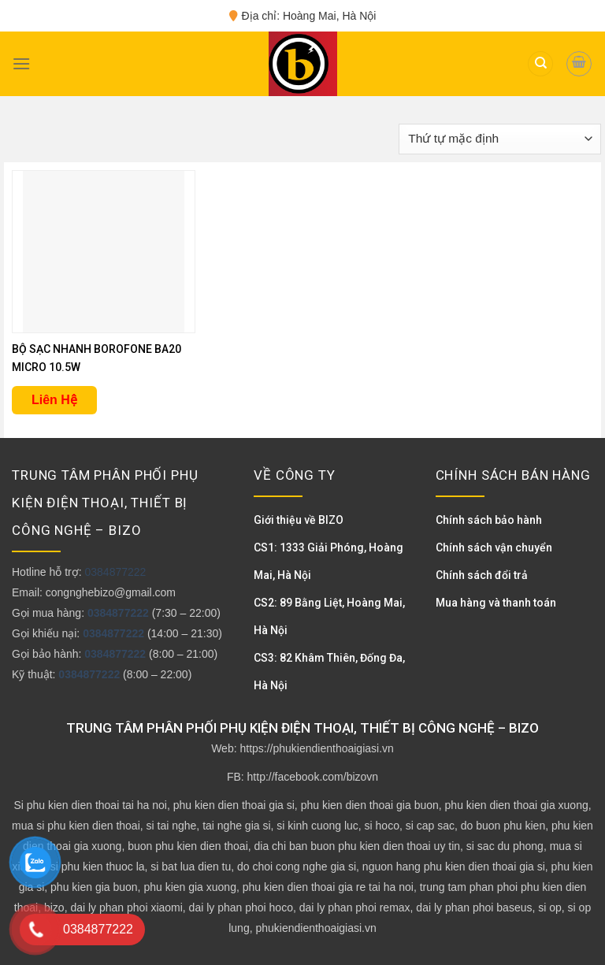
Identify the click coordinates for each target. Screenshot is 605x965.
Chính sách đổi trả (482, 575)
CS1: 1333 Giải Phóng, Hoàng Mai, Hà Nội (328, 561)
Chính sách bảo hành (489, 520)
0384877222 (115, 572)
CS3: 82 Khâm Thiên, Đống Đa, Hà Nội (329, 671)
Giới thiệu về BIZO (298, 520)
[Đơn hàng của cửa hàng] (500, 139)
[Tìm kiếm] (540, 64)
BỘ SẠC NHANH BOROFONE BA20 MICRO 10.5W (96, 358)
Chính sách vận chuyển (494, 547)
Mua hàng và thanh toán (496, 602)
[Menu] (21, 63)
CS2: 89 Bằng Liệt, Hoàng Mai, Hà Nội (329, 616)
